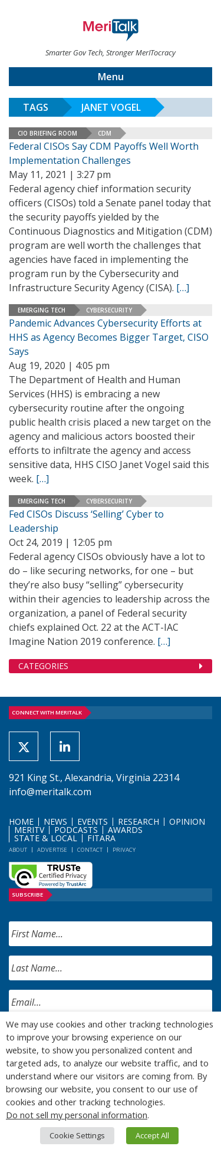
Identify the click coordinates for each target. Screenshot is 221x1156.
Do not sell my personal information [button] (76, 1115)
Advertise (52, 850)
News (55, 821)
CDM (104, 133)
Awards (125, 829)
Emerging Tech (41, 310)
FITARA (101, 838)
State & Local (45, 838)
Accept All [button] (152, 1135)
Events (92, 821)
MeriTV (29, 829)
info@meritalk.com (50, 791)
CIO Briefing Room (47, 133)
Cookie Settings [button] (77, 1135)
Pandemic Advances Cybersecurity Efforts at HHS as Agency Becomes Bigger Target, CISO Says (109, 337)
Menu (111, 76)
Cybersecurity (109, 310)
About (18, 850)
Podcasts (76, 829)
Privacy (124, 850)
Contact (90, 850)
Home (21, 821)
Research (138, 821)
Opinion (187, 821)
